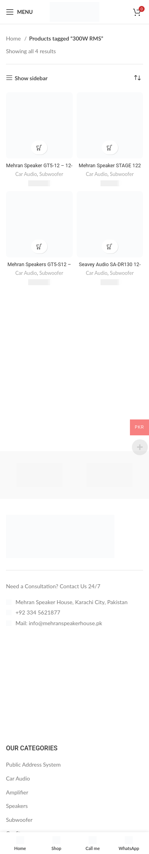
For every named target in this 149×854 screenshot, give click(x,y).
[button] (39, 148)
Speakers (17, 805)
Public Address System (33, 764)
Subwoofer (51, 174)
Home (14, 38)
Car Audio (26, 174)
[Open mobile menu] (19, 12)
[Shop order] (137, 78)
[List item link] (73, 602)
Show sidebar (31, 78)
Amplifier (17, 792)
